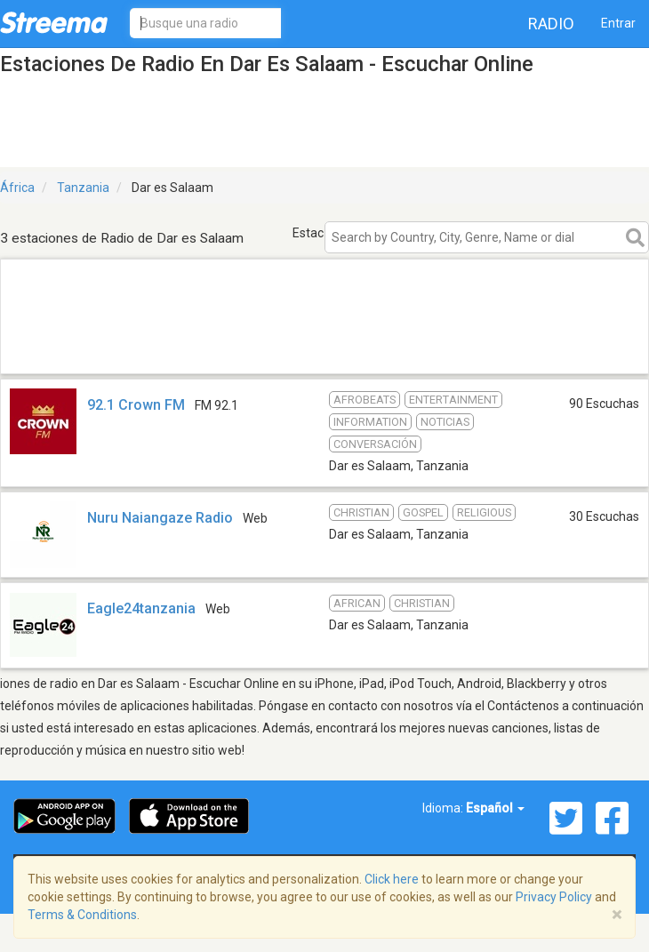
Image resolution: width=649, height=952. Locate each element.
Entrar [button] (618, 23)
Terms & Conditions (82, 915)
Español (495, 808)
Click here (392, 879)
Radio (551, 23)
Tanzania (83, 187)
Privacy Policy (554, 897)
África (17, 187)
